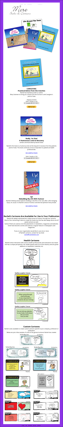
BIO (25, 4)
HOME (21, 4)
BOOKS (35, 4)
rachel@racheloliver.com (31, 235)
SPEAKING (29, 4)
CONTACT (39, 4)
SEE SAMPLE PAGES (31, 153)
